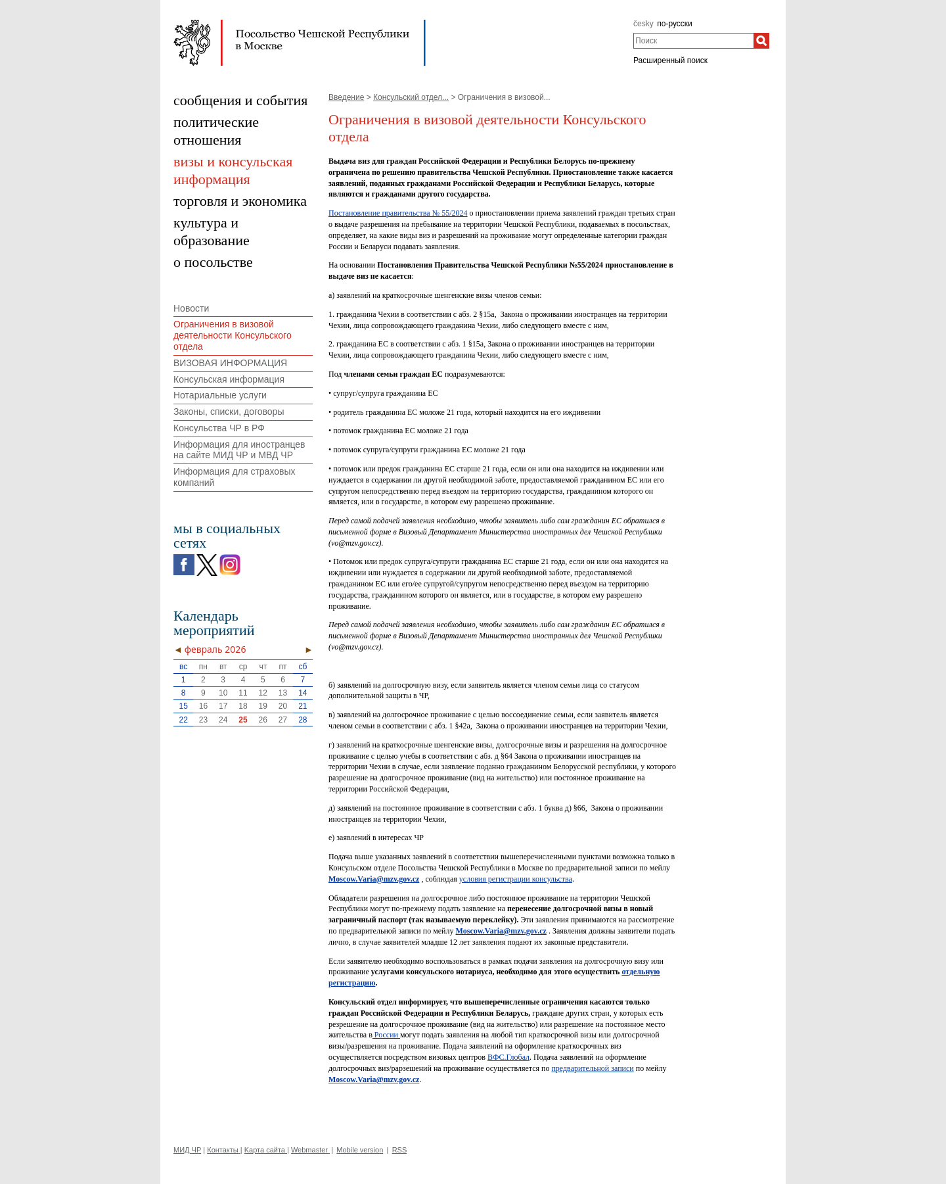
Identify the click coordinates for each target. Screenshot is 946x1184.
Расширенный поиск (670, 60)
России (386, 1034)
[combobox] (693, 41)
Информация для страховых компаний (234, 477)
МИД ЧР (187, 1150)
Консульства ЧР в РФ (219, 428)
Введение (346, 97)
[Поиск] (761, 41)
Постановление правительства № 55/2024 (397, 213)
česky (643, 23)
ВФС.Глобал (508, 1057)
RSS (399, 1150)
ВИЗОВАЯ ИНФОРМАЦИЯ (230, 363)
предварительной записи (592, 1068)
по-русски (674, 23)
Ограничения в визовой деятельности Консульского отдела (232, 335)
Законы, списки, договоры (228, 411)
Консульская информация (228, 379)
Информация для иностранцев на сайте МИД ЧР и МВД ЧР (239, 450)
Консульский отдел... (411, 97)
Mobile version (359, 1150)
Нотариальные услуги (220, 395)
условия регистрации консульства (515, 879)
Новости (191, 308)
